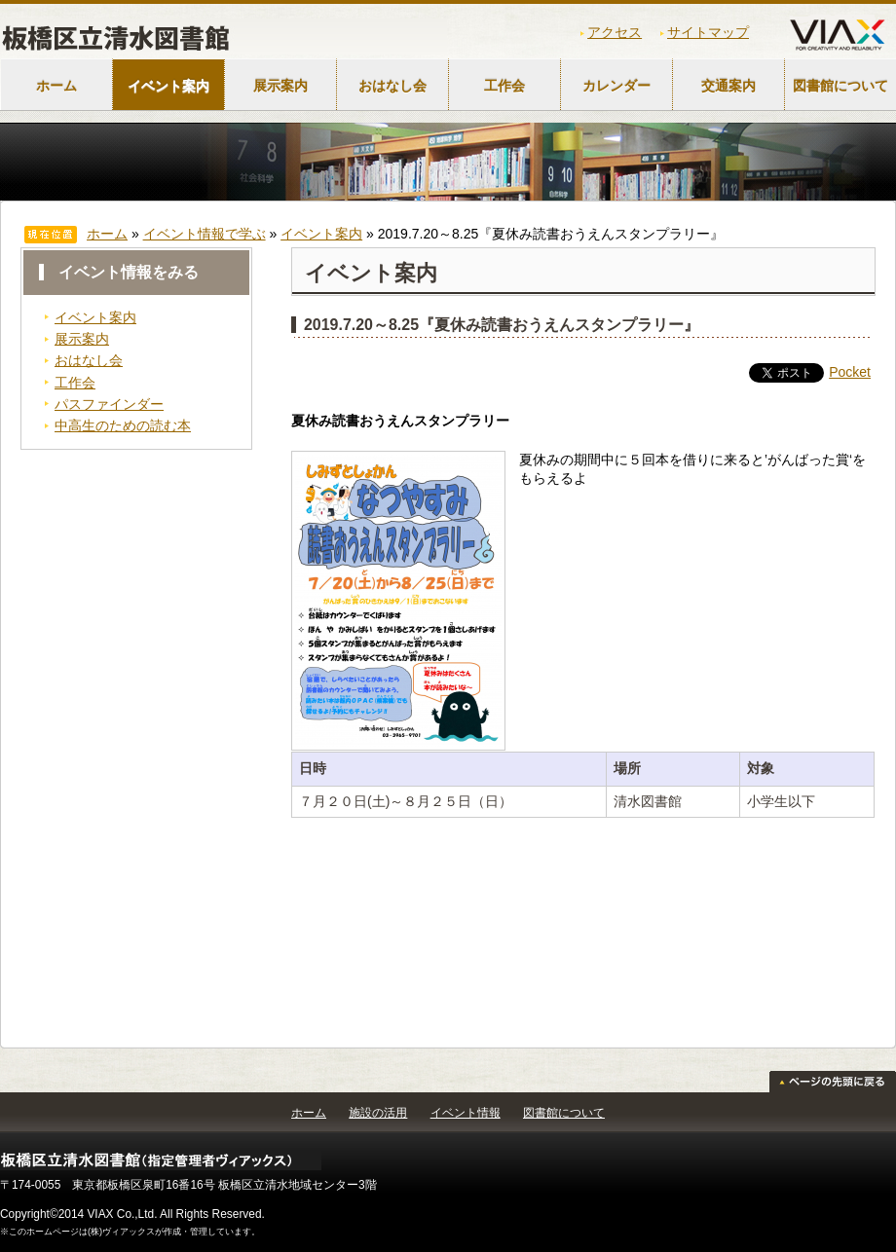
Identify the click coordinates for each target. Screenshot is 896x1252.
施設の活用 (378, 1113)
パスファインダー (109, 404)
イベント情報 (465, 1113)
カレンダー (616, 85)
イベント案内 (168, 85)
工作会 (504, 85)
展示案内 (280, 85)
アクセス (614, 32)
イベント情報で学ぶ (204, 233)
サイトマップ (708, 32)
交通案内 (728, 85)
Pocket (850, 372)
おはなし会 (392, 85)
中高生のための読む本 (123, 425)
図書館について (564, 1113)
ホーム (56, 85)
